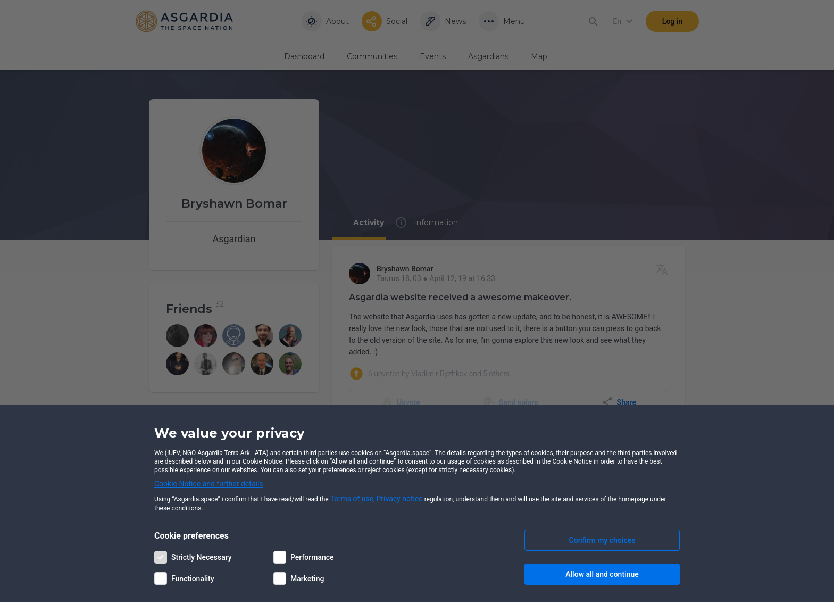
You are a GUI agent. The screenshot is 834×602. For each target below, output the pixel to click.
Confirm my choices (602, 540)
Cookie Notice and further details (208, 484)
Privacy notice (400, 498)
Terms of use (352, 498)
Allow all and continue (601, 574)
